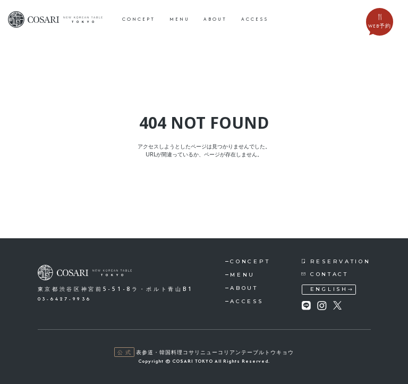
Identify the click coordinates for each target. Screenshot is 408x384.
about (215, 18)
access (254, 18)
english (329, 289)
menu (179, 18)
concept (138, 18)
